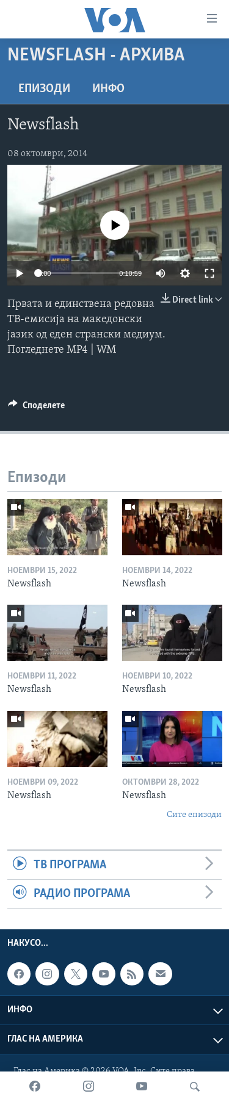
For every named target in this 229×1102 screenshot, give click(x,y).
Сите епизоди (194, 814)
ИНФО (108, 89)
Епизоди (44, 89)
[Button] (36, 408)
